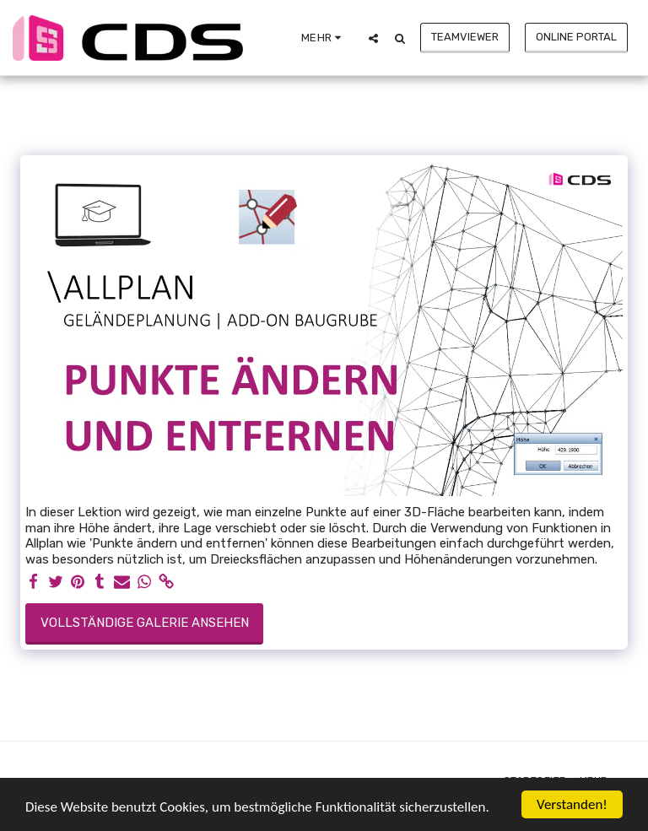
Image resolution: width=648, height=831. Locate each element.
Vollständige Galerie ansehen (144, 622)
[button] (373, 38)
